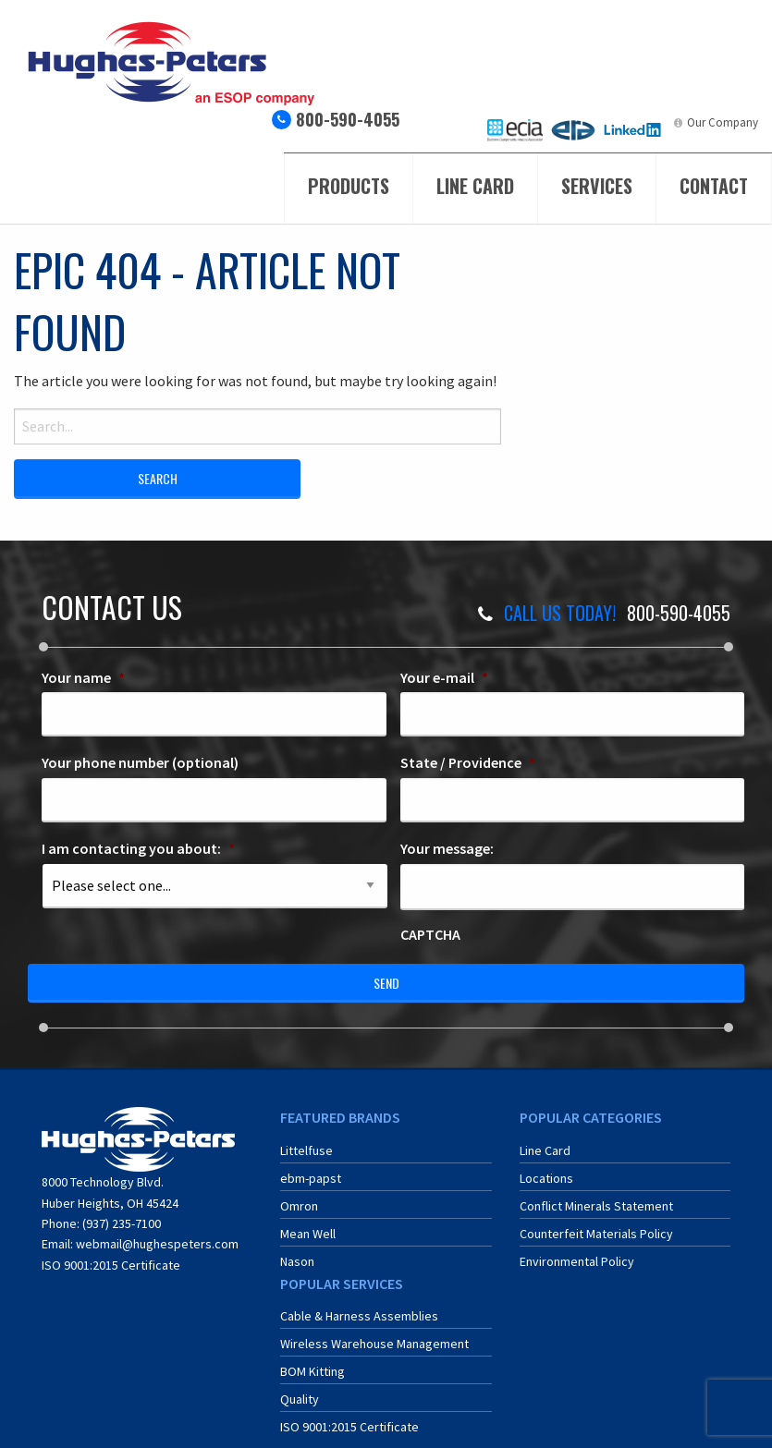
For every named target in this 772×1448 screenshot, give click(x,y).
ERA (586, 122)
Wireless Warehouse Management (374, 1343)
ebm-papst (310, 1178)
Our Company (722, 122)
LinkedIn (646, 122)
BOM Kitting (312, 1371)
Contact (714, 186)
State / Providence (467, 762)
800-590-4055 (347, 119)
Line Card (475, 186)
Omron (299, 1206)
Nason (297, 1261)
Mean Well (308, 1233)
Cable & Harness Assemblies (359, 1316)
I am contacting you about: (138, 848)
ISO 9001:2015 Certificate (111, 1265)
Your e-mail (444, 677)
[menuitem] (515, 130)
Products (348, 186)
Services (596, 186)
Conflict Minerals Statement (596, 1206)
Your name (83, 677)
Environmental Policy (577, 1261)
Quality (299, 1399)
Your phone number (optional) (140, 762)
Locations (546, 1178)
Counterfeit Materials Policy (596, 1233)
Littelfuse (306, 1150)
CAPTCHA (430, 934)
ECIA (531, 122)
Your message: (447, 848)
